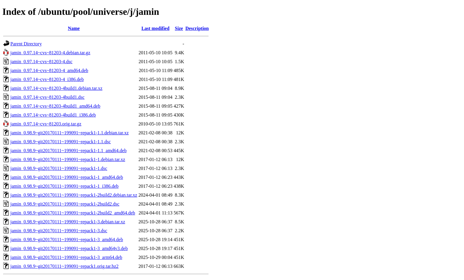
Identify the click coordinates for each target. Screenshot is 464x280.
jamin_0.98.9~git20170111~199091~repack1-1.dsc (58, 168)
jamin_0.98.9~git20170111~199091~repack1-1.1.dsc (60, 141)
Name (74, 28)
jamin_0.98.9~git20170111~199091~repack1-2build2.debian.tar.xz (73, 195)
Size (179, 28)
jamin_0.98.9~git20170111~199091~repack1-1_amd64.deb (66, 177)
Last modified (155, 28)
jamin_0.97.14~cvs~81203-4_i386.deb (47, 79)
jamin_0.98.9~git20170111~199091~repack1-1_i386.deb (64, 186)
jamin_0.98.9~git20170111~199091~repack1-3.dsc (58, 230)
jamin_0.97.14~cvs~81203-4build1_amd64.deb (55, 106)
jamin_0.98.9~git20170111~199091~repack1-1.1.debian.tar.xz (69, 132)
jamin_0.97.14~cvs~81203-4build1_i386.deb (53, 114)
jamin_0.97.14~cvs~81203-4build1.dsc (47, 97)
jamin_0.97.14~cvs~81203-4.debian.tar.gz (50, 52)
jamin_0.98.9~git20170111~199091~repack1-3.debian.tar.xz (67, 221)
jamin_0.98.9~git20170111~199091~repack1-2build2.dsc (64, 203)
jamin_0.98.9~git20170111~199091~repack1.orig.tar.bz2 (64, 266)
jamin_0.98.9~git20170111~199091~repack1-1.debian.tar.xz (67, 159)
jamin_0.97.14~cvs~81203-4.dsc (41, 61)
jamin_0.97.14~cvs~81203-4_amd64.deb (49, 70)
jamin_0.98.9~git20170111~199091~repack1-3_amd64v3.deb (69, 248)
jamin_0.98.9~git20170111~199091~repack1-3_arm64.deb (66, 257)
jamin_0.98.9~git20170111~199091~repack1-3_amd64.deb (66, 239)
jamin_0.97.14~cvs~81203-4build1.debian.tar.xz (56, 88)
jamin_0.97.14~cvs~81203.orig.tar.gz (45, 123)
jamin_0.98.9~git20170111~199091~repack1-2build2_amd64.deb (72, 212)
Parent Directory (26, 43)
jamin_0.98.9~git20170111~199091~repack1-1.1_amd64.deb (68, 150)
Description (197, 28)
